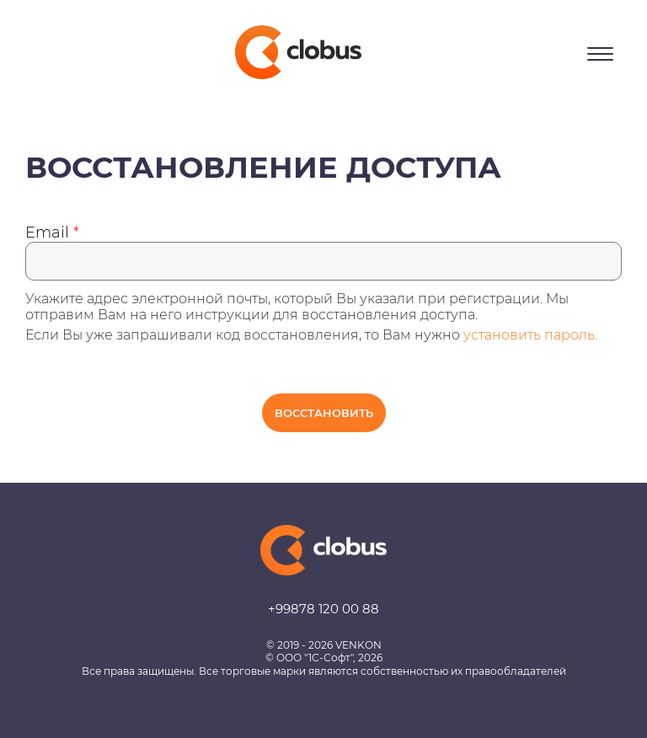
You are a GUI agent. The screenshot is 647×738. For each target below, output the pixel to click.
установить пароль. (530, 335)
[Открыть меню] (600, 53)
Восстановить (324, 413)
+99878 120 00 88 (323, 609)
